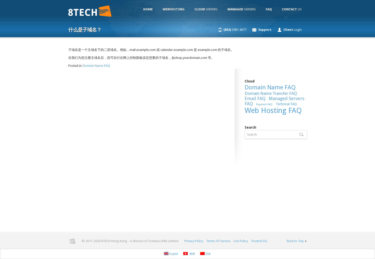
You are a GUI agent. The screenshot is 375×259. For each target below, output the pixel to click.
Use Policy (240, 241)
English (171, 253)
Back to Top (295, 241)
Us (292, 9)
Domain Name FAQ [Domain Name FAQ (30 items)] (270, 87)
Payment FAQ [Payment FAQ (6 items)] (264, 104)
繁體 (189, 253)
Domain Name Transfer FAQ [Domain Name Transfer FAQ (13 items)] (271, 93)
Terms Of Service (218, 241)
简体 (205, 253)
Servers (206, 9)
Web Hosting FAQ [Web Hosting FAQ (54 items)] (273, 110)
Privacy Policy (193, 241)
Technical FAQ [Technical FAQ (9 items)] (286, 104)
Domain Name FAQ (96, 66)
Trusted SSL (259, 241)
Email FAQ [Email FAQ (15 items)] (255, 98)
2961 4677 (235, 30)
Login (292, 30)
